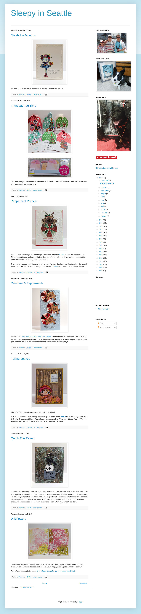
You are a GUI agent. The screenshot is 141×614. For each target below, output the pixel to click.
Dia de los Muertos (23, 35)
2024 (101, 220)
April (102, 206)
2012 (101, 258)
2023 (101, 223)
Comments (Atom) (27, 587)
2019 (101, 236)
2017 (101, 242)
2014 (101, 252)
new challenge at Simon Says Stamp (36, 337)
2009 (101, 268)
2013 (101, 255)
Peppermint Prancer (24, 201)
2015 (101, 249)
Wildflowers (18, 518)
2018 (101, 239)
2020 (101, 233)
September (105, 191)
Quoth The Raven (22, 438)
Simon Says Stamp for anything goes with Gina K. (56, 571)
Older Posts (83, 583)
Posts (101, 323)
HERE (61, 255)
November (105, 181)
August (103, 194)
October (104, 187)
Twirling (55, 266)
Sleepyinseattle (103, 309)
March (103, 210)
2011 (101, 261)
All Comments (104, 327)
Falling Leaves (20, 358)
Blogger (80, 602)
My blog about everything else (107, 168)
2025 (101, 178)
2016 (101, 245)
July (102, 197)
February (104, 213)
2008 (101, 271)
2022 (101, 226)
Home (44, 583)
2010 (101, 264)
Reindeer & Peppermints (27, 283)
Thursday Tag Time (23, 105)
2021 (101, 229)
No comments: (38, 94)
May (102, 203)
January (104, 216)
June (103, 200)
